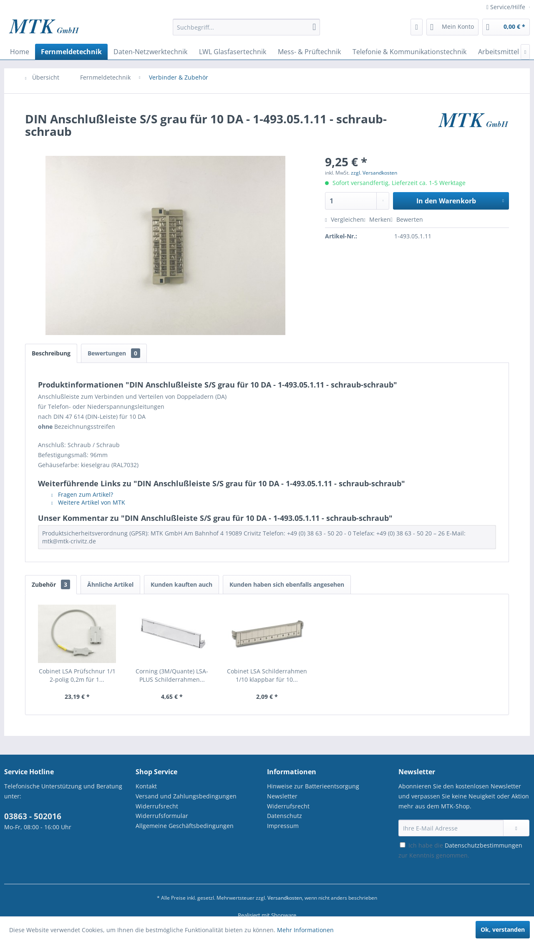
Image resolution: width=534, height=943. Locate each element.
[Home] (19, 52)
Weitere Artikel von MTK (88, 502)
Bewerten (406, 219)
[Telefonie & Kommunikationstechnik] (409, 52)
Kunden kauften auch (181, 584)
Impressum (283, 826)
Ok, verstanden (503, 929)
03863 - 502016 (32, 816)
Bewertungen (114, 353)
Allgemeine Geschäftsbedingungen (185, 826)
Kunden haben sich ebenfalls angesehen (286, 584)
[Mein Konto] (452, 27)
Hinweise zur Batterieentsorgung (313, 786)
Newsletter (282, 796)
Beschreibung (51, 353)
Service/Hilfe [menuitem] (506, 7)
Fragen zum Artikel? (82, 494)
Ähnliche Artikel (110, 584)
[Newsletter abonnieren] (516, 828)
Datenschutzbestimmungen (483, 845)
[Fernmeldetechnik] (71, 52)
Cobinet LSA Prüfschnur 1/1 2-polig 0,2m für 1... (77, 675)
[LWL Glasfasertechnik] (232, 52)
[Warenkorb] (506, 27)
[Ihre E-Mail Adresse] (451, 828)
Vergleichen (344, 219)
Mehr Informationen (305, 930)
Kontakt (146, 786)
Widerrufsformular (162, 816)
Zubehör (51, 584)
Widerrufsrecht (157, 806)
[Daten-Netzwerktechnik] (150, 52)
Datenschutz (284, 816)
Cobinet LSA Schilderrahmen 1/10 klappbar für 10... (267, 675)
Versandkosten (284, 897)
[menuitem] (246, 31)
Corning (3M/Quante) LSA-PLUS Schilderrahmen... (172, 675)
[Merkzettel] (417, 27)
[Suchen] (314, 27)
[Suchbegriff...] (246, 27)
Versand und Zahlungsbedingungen (186, 796)
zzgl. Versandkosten (374, 172)
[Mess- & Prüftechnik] (309, 52)
